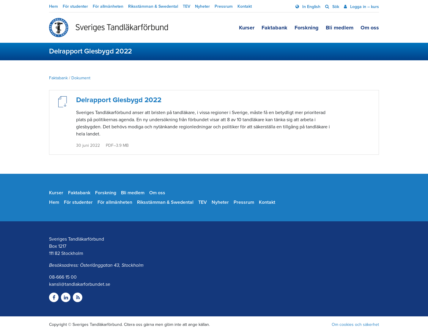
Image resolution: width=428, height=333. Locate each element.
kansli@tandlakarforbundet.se (79, 284)
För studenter (75, 6)
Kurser (246, 27)
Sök (335, 6)
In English (310, 6)
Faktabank (274, 27)
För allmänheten (108, 6)
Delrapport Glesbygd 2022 (118, 100)
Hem (53, 6)
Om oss (370, 27)
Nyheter (202, 6)
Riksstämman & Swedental (153, 6)
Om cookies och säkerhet (355, 324)
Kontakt (244, 6)
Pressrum (224, 6)
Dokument (80, 78)
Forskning (307, 27)
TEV (186, 6)
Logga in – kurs (364, 6)
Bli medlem (339, 27)
